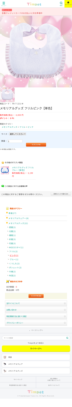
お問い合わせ (11, 309)
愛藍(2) (12, 227)
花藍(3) (12, 243)
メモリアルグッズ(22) (18, 223)
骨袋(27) (12, 213)
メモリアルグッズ (9, 127)
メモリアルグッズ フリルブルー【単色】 (23, 168)
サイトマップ (18, 379)
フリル (22, 127)
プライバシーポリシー (14, 322)
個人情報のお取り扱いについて (53, 379)
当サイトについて (13, 303)
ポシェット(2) (15, 267)
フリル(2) (13, 251)
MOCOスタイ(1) (16, 247)
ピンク (30, 127)
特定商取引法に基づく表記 (16, 316)
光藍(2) (12, 231)
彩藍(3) (12, 239)
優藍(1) (12, 235)
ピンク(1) (14, 255)
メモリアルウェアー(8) (19, 218)
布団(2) (12, 275)
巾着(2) (12, 271)
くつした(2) (14, 263)
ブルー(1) (14, 259)
